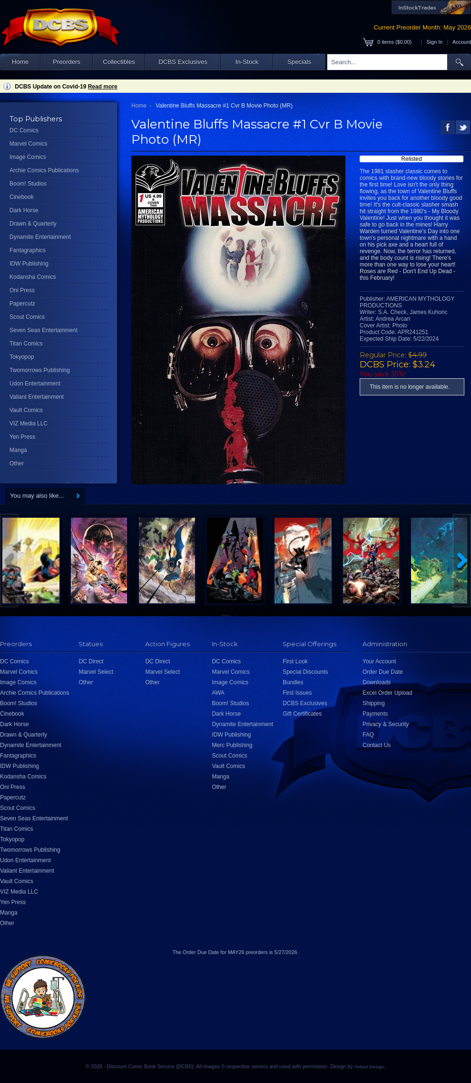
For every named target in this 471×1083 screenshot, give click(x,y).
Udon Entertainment (35, 383)
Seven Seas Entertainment (44, 330)
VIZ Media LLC (29, 423)
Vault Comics (26, 410)
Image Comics (28, 157)
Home (20, 61)
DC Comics (24, 130)
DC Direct (90, 661)
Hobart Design (369, 1066)
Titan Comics (26, 343)
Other (17, 463)
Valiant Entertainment (37, 397)
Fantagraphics (28, 250)
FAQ (368, 734)
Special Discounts (305, 672)
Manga (18, 450)
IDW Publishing (29, 263)
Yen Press (22, 436)
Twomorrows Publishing (40, 370)
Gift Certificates (302, 713)
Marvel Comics (28, 143)
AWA (218, 692)
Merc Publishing (232, 745)
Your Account (379, 661)
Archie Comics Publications (44, 170)
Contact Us (377, 745)
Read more (103, 86)
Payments (375, 713)
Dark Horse (24, 210)
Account (461, 42)
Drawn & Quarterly (33, 223)
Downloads (377, 682)
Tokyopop (22, 357)
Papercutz (22, 303)
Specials (299, 61)
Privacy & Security (386, 724)
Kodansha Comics (33, 277)
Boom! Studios (28, 183)
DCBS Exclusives (182, 61)
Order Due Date (383, 672)
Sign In (435, 42)
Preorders (66, 61)
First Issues (297, 692)
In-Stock (247, 61)
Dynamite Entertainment (40, 237)
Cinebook (22, 197)
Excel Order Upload (387, 692)
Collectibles (119, 61)
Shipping (374, 703)
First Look (295, 661)
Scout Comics (27, 317)
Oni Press (22, 290)
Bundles (293, 682)
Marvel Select (95, 672)
